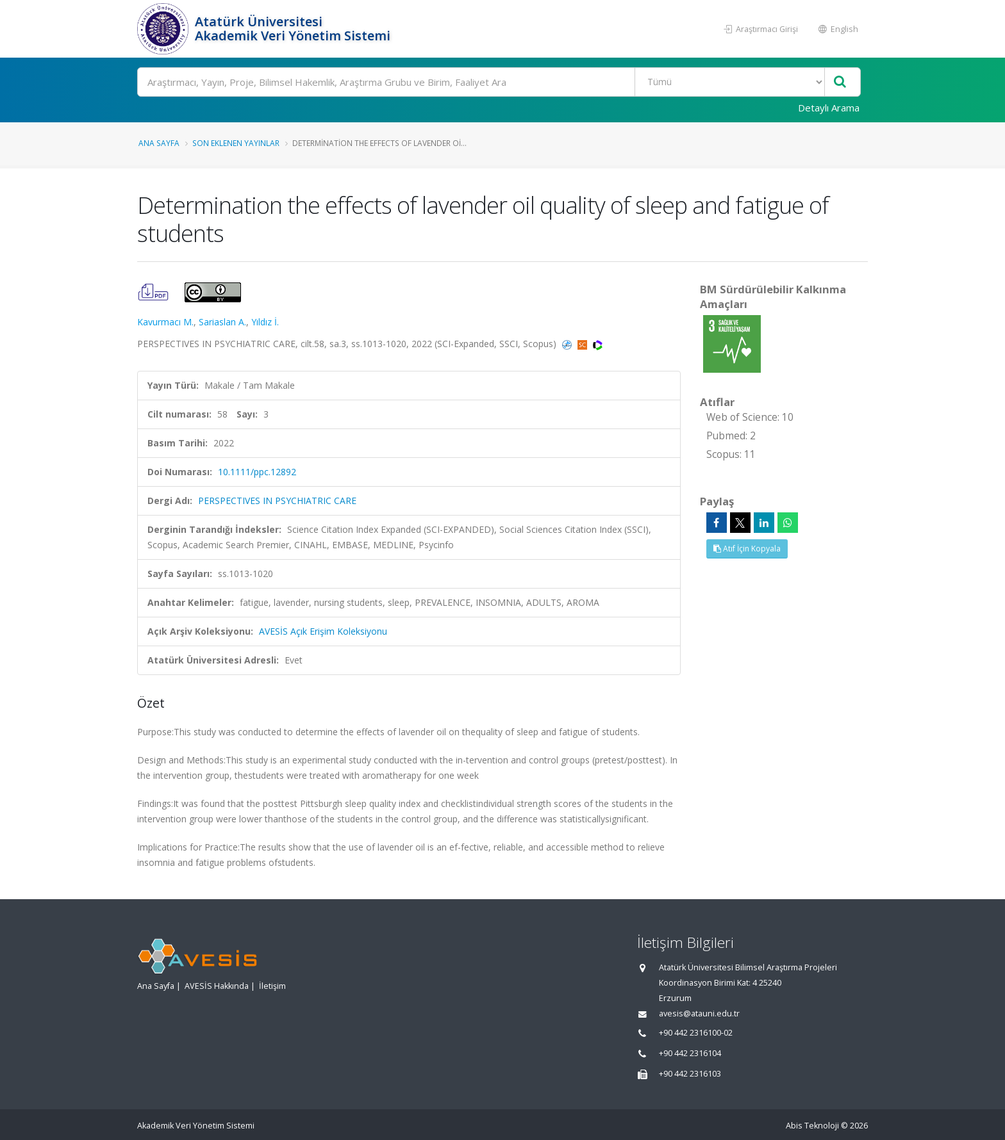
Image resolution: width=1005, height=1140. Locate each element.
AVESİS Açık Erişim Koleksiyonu (323, 631)
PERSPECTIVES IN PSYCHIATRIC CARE (277, 500)
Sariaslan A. (222, 322)
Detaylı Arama (829, 107)
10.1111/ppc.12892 (257, 472)
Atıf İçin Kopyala (747, 548)
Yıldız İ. (265, 322)
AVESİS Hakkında (217, 986)
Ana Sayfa (158, 143)
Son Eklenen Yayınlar (235, 143)
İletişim (272, 986)
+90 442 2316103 (690, 1073)
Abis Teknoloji (812, 1125)
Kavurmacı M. (165, 322)
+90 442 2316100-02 (696, 1032)
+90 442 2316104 (690, 1053)
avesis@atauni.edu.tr (699, 1013)
